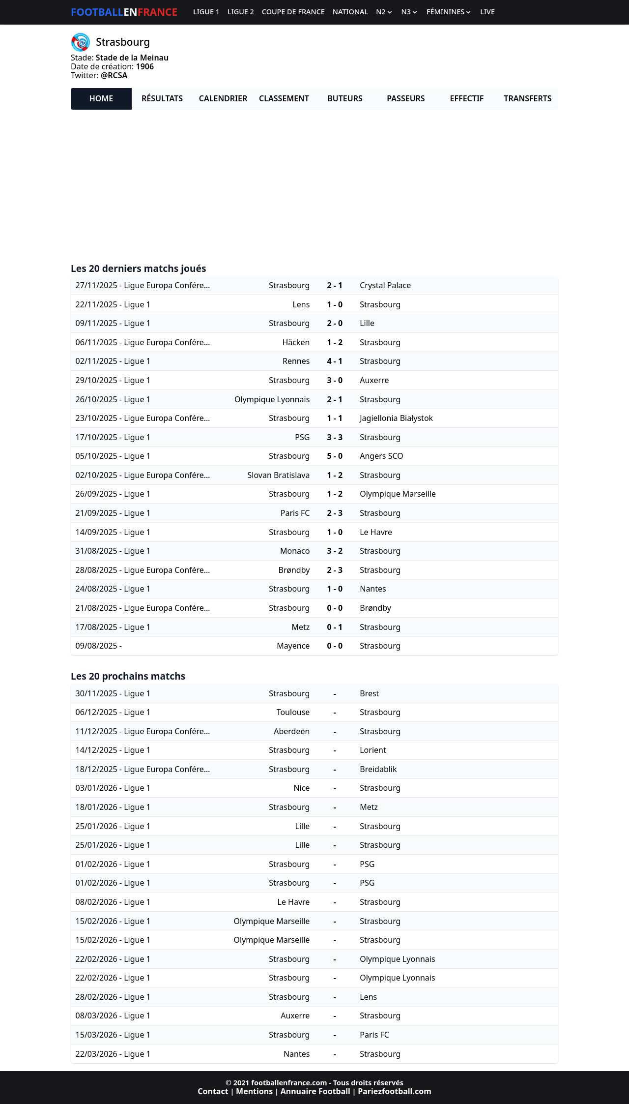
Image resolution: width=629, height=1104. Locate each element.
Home (101, 98)
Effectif (467, 98)
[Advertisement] (314, 186)
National (350, 12)
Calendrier (223, 98)
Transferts (527, 98)
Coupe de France (293, 12)
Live (487, 12)
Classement (284, 98)
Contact (213, 1091)
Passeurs (406, 98)
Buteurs (345, 98)
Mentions (254, 1091)
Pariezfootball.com (394, 1091)
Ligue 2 (241, 12)
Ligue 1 (206, 12)
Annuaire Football (315, 1091)
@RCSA (114, 75)
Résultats (162, 98)
